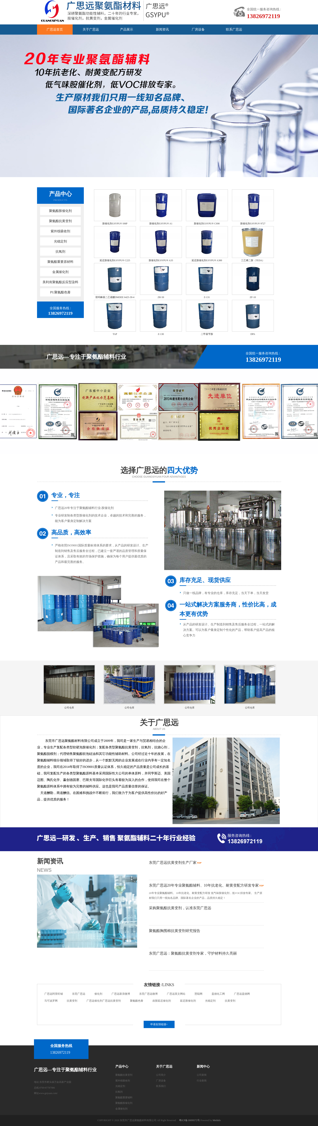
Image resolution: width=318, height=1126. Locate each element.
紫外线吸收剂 (60, 231)
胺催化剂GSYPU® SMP (114, 223)
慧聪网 (198, 993)
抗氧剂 (60, 251)
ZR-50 (161, 297)
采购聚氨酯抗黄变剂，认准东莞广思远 (180, 908)
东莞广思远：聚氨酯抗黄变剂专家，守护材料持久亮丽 (193, 953)
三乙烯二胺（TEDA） (253, 260)
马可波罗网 (51, 1000)
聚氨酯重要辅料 (123, 1097)
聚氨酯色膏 (136, 1000)
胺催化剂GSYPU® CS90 (207, 223)
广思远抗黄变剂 (111, 1000)
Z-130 (161, 334)
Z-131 (207, 297)
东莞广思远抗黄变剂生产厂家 (173, 863)
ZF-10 (253, 297)
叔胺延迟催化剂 (161, 1000)
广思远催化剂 (94, 1000)
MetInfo (217, 1120)
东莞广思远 (78, 993)
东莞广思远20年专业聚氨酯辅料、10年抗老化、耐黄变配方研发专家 (204, 885)
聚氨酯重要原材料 (60, 261)
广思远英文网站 (176, 993)
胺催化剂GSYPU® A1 (160, 223)
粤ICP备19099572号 (189, 1120)
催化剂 (98, 993)
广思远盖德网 (242, 993)
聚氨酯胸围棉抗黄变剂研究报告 (174, 931)
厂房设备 (161, 1080)
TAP (115, 334)
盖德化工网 (218, 993)
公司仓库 (69, 707)
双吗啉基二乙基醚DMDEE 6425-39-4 (114, 297)
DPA (252, 334)
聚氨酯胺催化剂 (60, 211)
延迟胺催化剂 (188, 1000)
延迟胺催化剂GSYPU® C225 (115, 260)
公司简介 (161, 1074)
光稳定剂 (60, 241)
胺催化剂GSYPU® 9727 (252, 223)
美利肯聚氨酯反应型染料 (60, 282)
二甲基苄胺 (207, 334)
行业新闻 (202, 1080)
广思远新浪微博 (120, 993)
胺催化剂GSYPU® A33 (161, 260)
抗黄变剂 (72, 1000)
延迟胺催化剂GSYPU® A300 (207, 260)
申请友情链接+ (159, 1024)
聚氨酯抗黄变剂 (60, 221)
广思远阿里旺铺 (53, 993)
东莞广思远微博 (148, 993)
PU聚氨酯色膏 (60, 292)
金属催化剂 (60, 272)
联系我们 (161, 1086)
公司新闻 (202, 1074)
